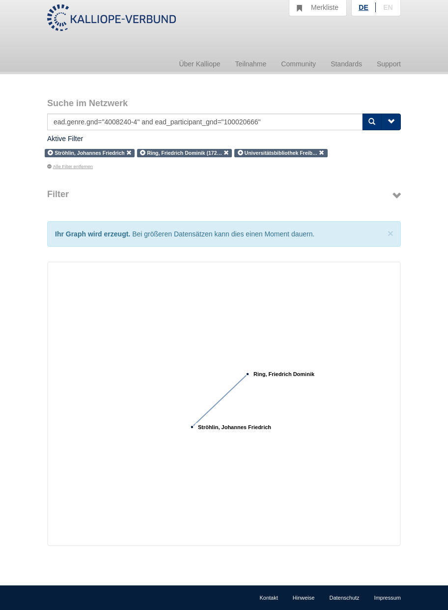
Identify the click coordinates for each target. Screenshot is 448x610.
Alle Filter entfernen (70, 166)
